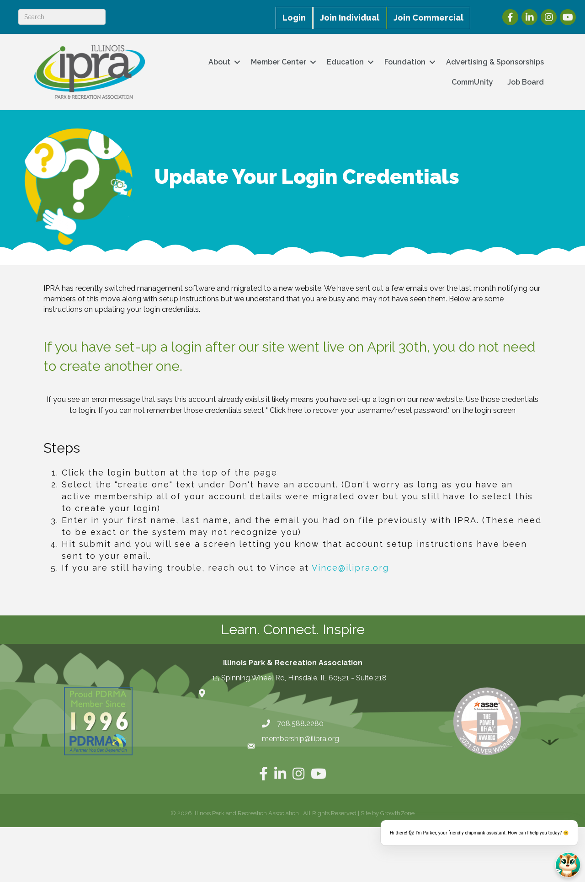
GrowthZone (397, 813)
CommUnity (472, 82)
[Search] (62, 17)
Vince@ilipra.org (350, 567)
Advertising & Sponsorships (495, 62)
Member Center (278, 62)
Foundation (404, 62)
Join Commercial (428, 17)
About (219, 62)
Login (294, 17)
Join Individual (349, 17)
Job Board (525, 82)
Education (345, 62)
